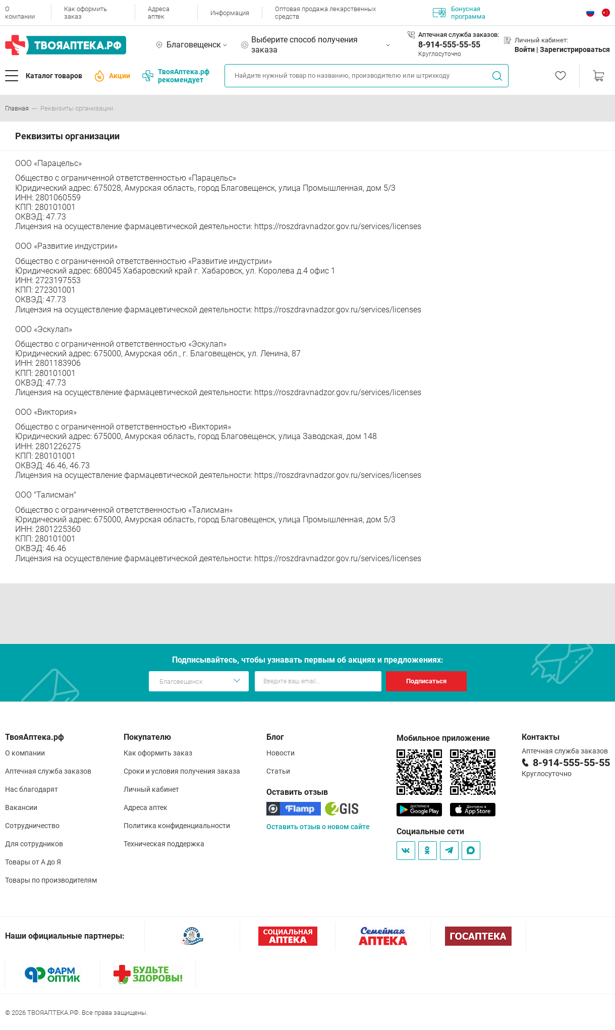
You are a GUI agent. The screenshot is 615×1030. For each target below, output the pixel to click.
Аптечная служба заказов (48, 771)
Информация (229, 13)
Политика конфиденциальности (177, 826)
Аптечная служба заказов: (458, 34)
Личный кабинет (151, 789)
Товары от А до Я (33, 862)
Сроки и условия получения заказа (182, 771)
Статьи (278, 771)
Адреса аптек (159, 12)
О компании (20, 12)
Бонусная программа (459, 12)
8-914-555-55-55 (449, 44)
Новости (280, 753)
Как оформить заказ (85, 12)
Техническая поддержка (164, 844)
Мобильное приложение (443, 738)
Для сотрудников (34, 844)
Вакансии (21, 807)
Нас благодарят (31, 789)
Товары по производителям (51, 880)
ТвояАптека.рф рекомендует (175, 76)
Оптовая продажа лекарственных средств (325, 12)
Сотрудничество (32, 826)
